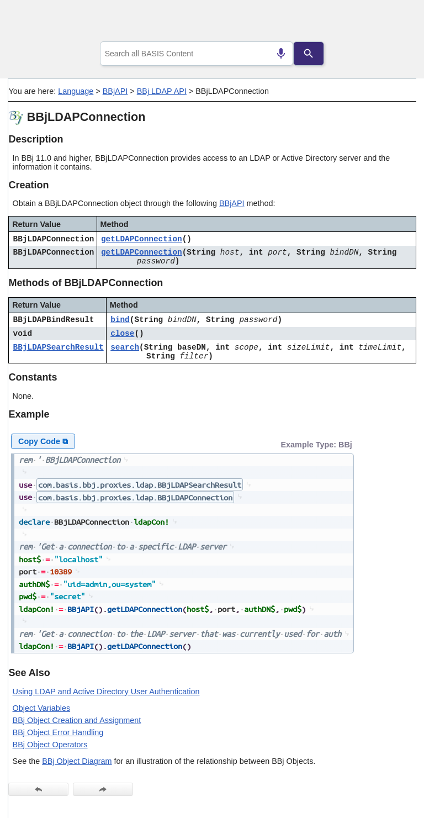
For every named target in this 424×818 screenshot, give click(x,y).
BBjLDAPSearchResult (58, 347)
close (122, 333)
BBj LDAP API (162, 91)
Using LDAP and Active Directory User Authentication (106, 691)
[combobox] (197, 53)
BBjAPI (115, 91)
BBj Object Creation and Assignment (77, 720)
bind (120, 319)
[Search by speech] (281, 53)
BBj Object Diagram (77, 761)
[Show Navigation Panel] (393, 22)
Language (75, 91)
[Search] (308, 53)
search (124, 347)
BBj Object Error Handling (58, 732)
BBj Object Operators (50, 744)
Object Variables (42, 708)
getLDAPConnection (141, 239)
